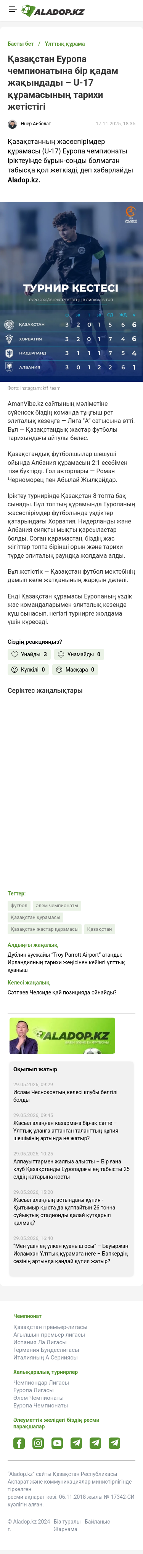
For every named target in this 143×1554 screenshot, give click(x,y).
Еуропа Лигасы (33, 1390)
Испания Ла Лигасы (40, 1342)
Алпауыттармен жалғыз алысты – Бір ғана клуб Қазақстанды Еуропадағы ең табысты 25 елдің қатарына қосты (71, 1169)
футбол (19, 905)
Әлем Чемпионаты (38, 1397)
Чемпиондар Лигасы (41, 1382)
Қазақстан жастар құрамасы (45, 929)
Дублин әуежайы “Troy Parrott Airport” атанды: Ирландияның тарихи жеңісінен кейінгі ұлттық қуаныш (66, 962)
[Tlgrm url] (96, 1443)
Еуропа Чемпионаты (40, 1405)
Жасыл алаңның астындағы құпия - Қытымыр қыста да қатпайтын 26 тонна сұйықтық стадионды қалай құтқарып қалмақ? (64, 1211)
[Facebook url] (19, 1443)
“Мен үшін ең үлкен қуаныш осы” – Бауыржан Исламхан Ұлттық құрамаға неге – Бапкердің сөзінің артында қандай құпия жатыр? (71, 1253)
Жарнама (65, 1529)
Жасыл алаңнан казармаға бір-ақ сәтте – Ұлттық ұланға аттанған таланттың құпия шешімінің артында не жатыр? (65, 1130)
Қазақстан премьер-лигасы (50, 1327)
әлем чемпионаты (57, 905)
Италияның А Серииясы (45, 1357)
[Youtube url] (57, 1443)
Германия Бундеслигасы (46, 1350)
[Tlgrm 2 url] (115, 1443)
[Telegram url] (76, 1443)
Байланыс (97, 1522)
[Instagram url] (38, 1443)
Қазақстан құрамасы (35, 917)
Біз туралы (67, 1522)
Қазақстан (99, 929)
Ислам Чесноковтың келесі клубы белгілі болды (65, 1096)
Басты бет (21, 44)
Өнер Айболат (36, 123)
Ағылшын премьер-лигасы (49, 1334)
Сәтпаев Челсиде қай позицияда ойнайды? (62, 992)
